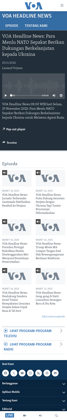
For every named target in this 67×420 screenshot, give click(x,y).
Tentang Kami (36, 26)
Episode (11, 26)
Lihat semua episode (53, 316)
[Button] (9, 143)
